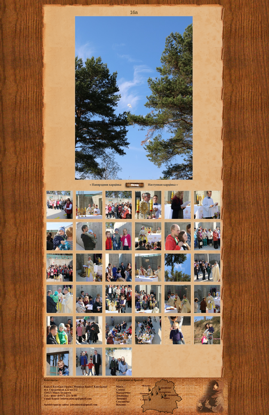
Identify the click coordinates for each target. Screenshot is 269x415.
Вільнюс (146, 385)
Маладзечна (164, 392)
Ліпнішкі (144, 393)
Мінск (166, 398)
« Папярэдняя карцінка (105, 184)
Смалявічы (172, 395)
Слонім (144, 399)
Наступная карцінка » (163, 184)
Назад (135, 184)
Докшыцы (166, 387)
